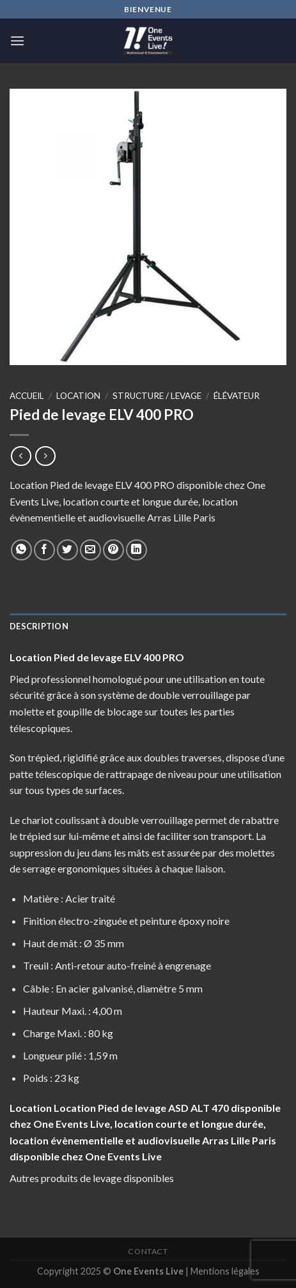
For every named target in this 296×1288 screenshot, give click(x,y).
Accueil (27, 396)
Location (78, 396)
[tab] (148, 626)
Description (39, 626)
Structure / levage (157, 396)
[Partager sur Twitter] (67, 549)
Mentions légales (225, 1271)
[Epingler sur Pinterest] (113, 549)
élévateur (237, 396)
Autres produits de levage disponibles (92, 1178)
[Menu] (17, 40)
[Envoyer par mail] (90, 549)
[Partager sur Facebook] (44, 549)
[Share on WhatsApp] (21, 549)
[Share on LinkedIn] (136, 549)
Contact (147, 1251)
